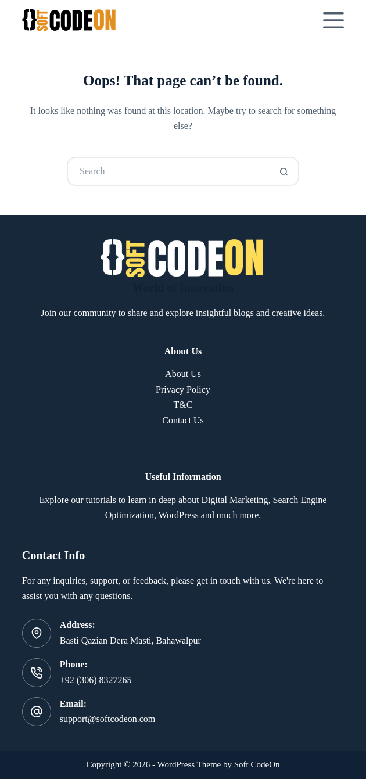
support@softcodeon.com (107, 719)
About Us (183, 374)
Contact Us (183, 420)
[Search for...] (168, 171)
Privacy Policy (183, 389)
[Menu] (333, 20)
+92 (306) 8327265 (96, 680)
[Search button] (284, 171)
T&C (183, 405)
